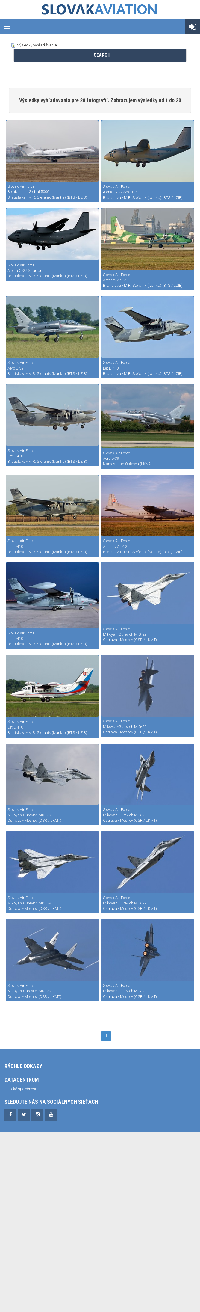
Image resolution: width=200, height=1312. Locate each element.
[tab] (100, 55)
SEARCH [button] (100, 55)
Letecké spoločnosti (20, 1089)
